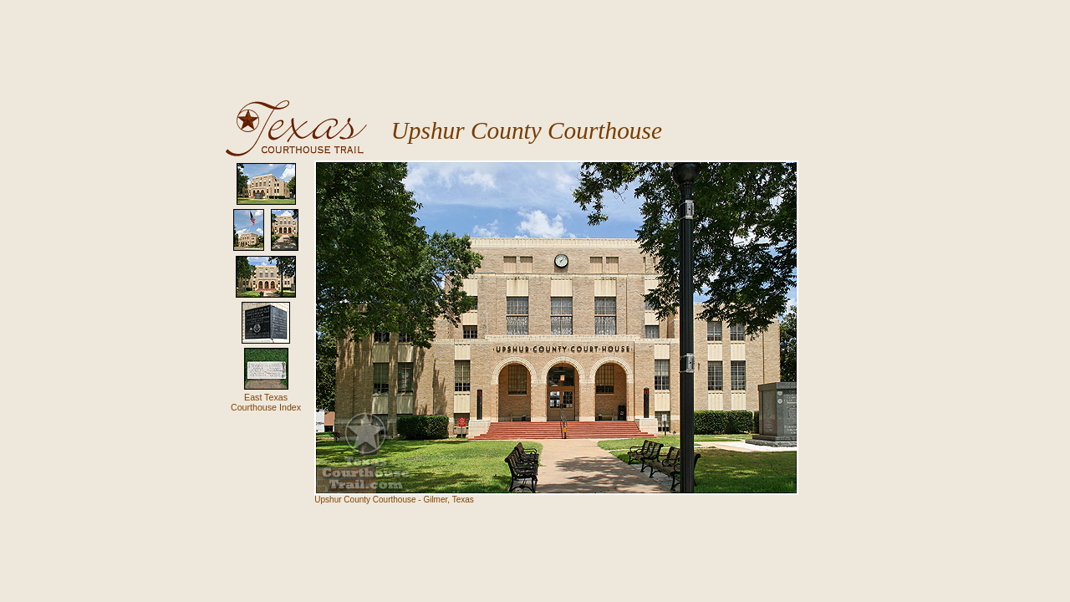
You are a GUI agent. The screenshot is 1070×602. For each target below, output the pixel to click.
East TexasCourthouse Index (266, 402)
